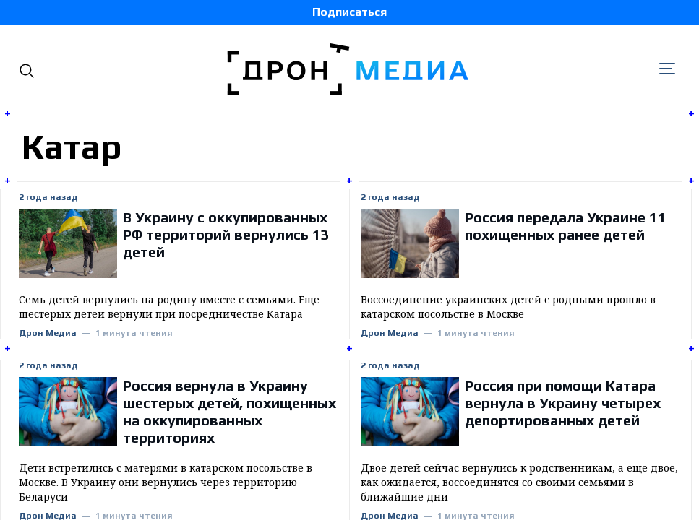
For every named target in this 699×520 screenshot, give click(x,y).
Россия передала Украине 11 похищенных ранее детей (565, 226)
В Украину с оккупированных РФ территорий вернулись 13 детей (226, 234)
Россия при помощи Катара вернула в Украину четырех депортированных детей (563, 402)
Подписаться (349, 12)
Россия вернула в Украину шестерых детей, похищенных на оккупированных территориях (229, 411)
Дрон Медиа (48, 333)
